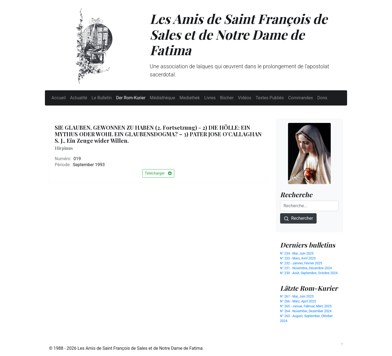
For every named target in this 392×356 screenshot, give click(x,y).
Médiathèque (162, 97)
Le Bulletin (101, 97)
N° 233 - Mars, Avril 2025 (298, 258)
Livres (210, 97)
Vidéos (244, 97)
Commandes (300, 97)
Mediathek (189, 97)
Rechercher (298, 218)
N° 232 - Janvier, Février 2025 (301, 263)
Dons (322, 97)
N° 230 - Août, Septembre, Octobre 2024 (309, 273)
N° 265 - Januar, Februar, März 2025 (306, 306)
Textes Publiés (270, 97)
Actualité (78, 97)
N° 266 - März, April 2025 (298, 301)
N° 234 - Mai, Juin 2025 (297, 253)
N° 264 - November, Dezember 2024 (306, 311)
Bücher (227, 97)
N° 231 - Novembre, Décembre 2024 (306, 268)
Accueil (58, 97)
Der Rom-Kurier (130, 97)
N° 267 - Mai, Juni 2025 (297, 296)
